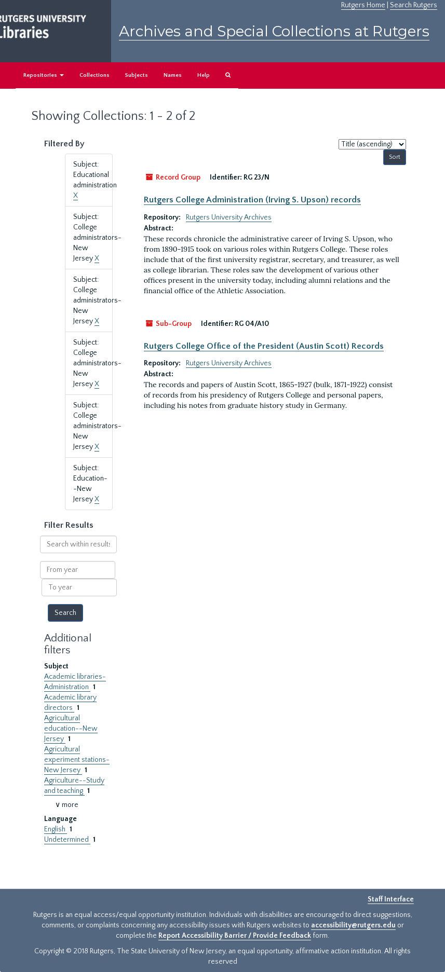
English (55, 829)
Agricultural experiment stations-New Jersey (77, 759)
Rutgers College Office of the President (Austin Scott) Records (264, 346)
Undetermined (67, 840)
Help (203, 75)
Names (173, 75)
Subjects (136, 75)
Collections (94, 75)
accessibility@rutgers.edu (353, 925)
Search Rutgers (413, 5)
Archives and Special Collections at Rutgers (274, 31)
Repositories (43, 75)
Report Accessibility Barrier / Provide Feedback (234, 936)
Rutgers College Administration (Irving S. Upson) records (252, 199)
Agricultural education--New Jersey (71, 728)
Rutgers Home (363, 5)
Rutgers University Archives (229, 217)
